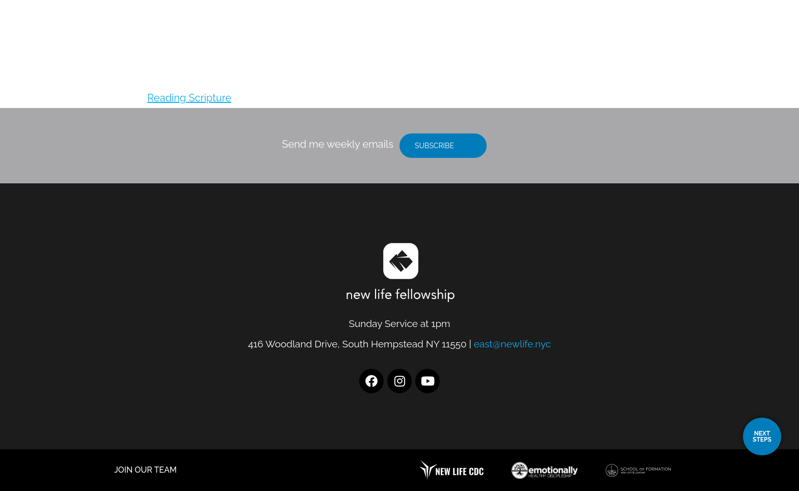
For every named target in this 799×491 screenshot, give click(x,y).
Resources (658, 34)
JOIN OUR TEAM (145, 470)
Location (525, 34)
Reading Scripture (189, 98)
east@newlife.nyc (512, 343)
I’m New (590, 34)
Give (715, 34)
